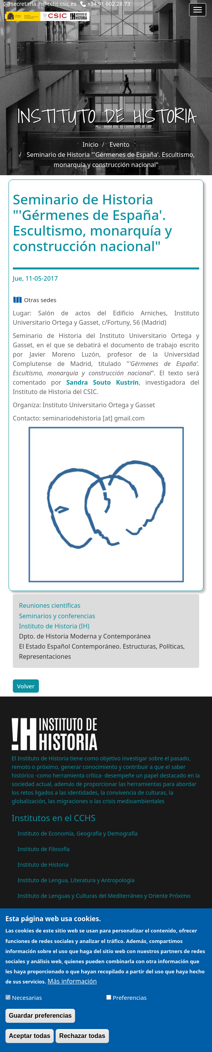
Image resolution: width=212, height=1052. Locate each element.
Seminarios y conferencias (57, 616)
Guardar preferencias (40, 1022)
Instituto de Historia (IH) (54, 626)
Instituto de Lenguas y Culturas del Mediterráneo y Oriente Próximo (104, 895)
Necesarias (27, 1004)
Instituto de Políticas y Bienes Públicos (66, 911)
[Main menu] (197, 9)
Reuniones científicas (50, 605)
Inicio (90, 144)
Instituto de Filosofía (44, 849)
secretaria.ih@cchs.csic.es (43, 3)
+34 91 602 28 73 (108, 3)
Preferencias (130, 1004)
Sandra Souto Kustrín (103, 382)
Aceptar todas (30, 1042)
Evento (120, 144)
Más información (71, 987)
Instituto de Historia (43, 864)
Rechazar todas (82, 1042)
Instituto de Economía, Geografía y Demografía (78, 833)
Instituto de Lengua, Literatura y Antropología (76, 880)
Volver (26, 686)
